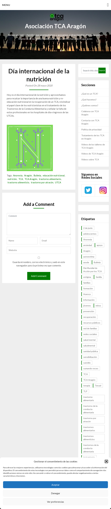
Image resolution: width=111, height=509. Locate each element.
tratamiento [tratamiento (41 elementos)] (89, 457)
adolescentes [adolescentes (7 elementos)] (89, 233)
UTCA (58, 182)
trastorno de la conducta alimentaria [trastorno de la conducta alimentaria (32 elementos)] (90, 409)
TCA (20, 179)
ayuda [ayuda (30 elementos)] (86, 262)
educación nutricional (54, 175)
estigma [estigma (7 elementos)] (87, 277)
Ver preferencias (55, 501)
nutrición (12, 179)
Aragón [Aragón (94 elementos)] (86, 251)
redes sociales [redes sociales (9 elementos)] (90, 334)
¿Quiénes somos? (89, 105)
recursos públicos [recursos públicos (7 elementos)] (91, 322)
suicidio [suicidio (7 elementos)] (87, 362)
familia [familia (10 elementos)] (99, 277)
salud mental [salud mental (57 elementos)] (89, 340)
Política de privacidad (91, 129)
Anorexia (17, 175)
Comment (39, 224)
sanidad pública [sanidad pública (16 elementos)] (90, 351)
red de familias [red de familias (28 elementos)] (90, 328)
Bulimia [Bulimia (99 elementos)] (97, 262)
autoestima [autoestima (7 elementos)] (88, 256)
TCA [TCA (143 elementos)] (85, 374)
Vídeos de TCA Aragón (92, 153)
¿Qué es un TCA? (89, 93)
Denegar (55, 493)
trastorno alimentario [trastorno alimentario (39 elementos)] (88, 399)
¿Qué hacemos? (89, 99)
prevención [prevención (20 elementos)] (88, 311)
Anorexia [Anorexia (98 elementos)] (87, 239)
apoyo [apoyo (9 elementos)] (100, 245)
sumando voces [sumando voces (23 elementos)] (90, 368)
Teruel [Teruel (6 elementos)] (98, 385)
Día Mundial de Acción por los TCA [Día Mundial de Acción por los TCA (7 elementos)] (92, 270)
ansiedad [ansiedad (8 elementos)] (87, 245)
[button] (106, 461)
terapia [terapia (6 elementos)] (86, 385)
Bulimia (37, 175)
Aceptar (56, 484)
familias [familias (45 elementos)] (86, 282)
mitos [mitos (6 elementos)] (98, 305)
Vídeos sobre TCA (90, 159)
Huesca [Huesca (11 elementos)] (87, 294)
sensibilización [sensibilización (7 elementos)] (90, 357)
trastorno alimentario (50, 179)
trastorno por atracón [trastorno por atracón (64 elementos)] (89, 420)
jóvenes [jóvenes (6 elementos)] (87, 305)
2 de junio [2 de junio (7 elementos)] (88, 228)
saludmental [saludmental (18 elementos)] (89, 345)
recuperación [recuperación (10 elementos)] (89, 317)
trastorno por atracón (42, 182)
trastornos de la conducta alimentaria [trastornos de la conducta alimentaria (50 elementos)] (91, 448)
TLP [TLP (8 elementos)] (85, 391)
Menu (6, 4)
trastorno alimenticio (18, 182)
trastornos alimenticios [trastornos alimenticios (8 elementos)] (89, 438)
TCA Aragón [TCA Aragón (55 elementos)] (89, 380)
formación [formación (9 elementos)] (88, 288)
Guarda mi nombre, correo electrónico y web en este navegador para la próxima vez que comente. (38, 264)
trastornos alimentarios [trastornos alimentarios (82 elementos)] (89, 429)
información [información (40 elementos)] (89, 300)
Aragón (28, 175)
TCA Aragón (31, 179)
